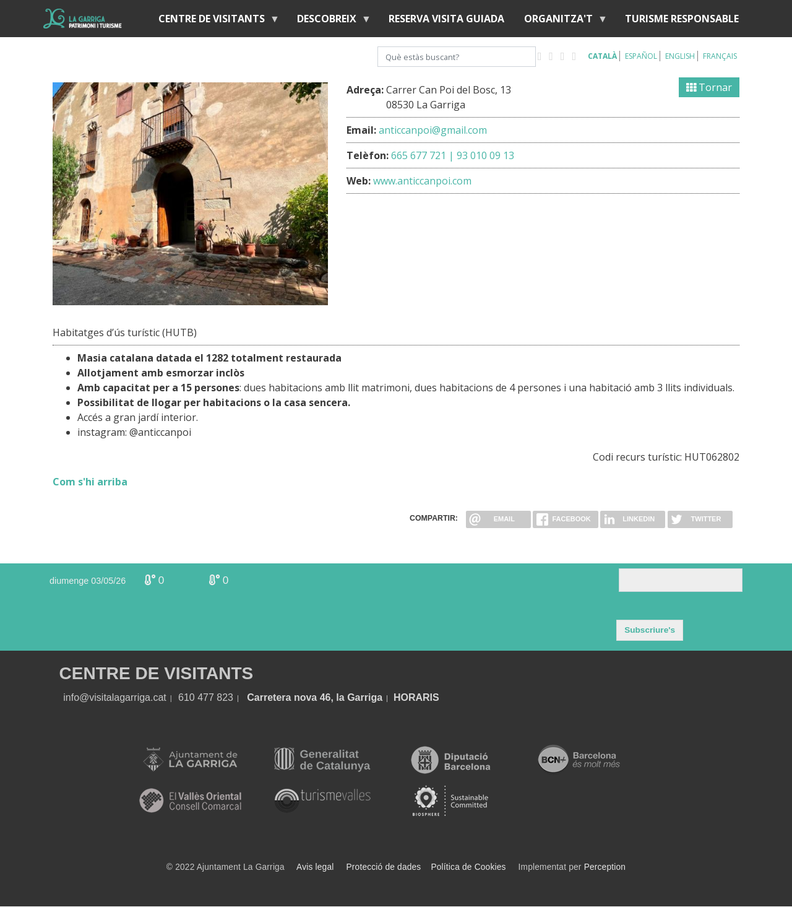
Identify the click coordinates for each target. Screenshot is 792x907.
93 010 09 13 (485, 155)
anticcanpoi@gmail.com (433, 130)
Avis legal (315, 867)
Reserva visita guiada (446, 18)
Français (720, 56)
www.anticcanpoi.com (422, 181)
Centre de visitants (214, 21)
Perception (605, 867)
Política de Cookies (468, 867)
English (680, 56)
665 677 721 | (422, 155)
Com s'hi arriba (90, 481)
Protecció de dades (383, 867)
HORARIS (416, 697)
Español (641, 56)
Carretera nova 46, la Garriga (314, 697)
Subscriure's (649, 630)
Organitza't (561, 21)
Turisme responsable (682, 18)
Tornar (709, 87)
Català (602, 56)
